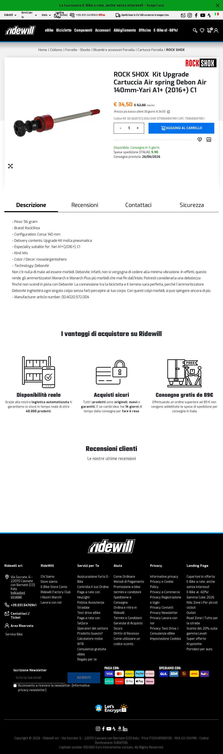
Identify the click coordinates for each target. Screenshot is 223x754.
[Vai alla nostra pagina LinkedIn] (125, 728)
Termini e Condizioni (128, 618)
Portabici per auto (199, 649)
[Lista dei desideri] (202, 30)
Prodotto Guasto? (90, 633)
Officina (145, 31)
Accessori (103, 31)
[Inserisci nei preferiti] (200, 139)
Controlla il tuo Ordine (93, 587)
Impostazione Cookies (165, 639)
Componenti (83, 31)
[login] (216, 30)
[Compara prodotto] (209, 139)
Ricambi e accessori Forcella (114, 50)
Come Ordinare (124, 577)
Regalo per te (87, 659)
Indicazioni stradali (18, 595)
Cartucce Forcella (150, 50)
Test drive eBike (88, 613)
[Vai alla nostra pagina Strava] (114, 728)
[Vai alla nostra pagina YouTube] (109, 728)
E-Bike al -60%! (166, 31)
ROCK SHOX (175, 50)
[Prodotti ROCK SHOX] (199, 63)
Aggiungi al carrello (184, 128)
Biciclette (63, 31)
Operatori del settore (92, 628)
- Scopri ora (154, 5)
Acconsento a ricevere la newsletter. (54, 687)
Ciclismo (56, 50)
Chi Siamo (47, 577)
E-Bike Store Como (54, 587)
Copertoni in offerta (201, 577)
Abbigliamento (125, 31)
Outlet (191, 613)
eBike (49, 31)
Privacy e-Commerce (165, 592)
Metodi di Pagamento (129, 582)
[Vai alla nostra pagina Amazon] (119, 728)
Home (42, 50)
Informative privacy (164, 577)
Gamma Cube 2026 (200, 597)
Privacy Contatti (161, 608)
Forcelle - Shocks (77, 50)
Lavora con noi (51, 603)
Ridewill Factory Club (56, 592)
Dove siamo (49, 582)
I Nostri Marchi (51, 597)
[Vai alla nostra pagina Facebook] (103, 728)
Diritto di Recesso (126, 633)
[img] (168, 111)
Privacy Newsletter (164, 613)
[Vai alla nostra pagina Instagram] (98, 728)
